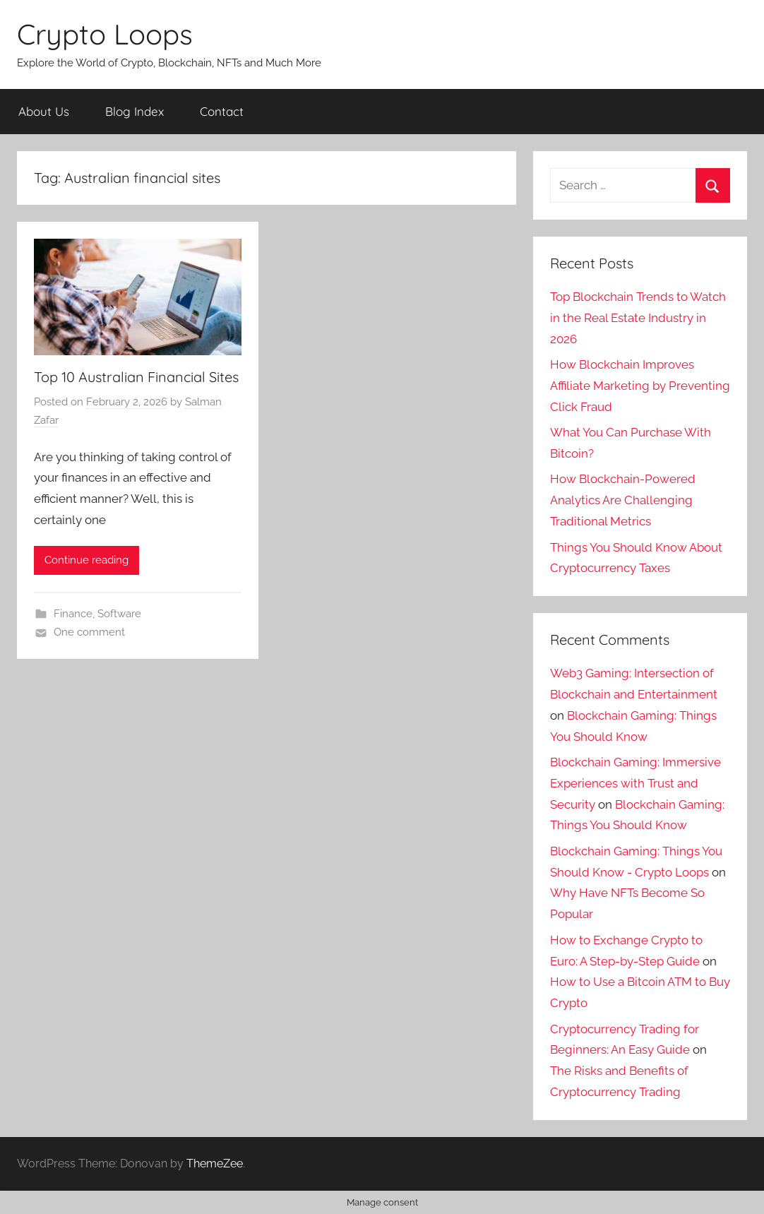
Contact (222, 111)
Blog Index (134, 111)
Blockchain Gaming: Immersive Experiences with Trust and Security (635, 783)
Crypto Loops (105, 34)
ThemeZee (214, 1163)
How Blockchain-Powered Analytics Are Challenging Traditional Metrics (623, 500)
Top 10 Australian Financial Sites (136, 377)
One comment (89, 632)
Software (119, 613)
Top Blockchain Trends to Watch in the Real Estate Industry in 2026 (638, 318)
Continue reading (86, 560)
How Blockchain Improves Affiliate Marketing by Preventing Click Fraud (640, 385)
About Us (43, 111)
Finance (73, 613)
